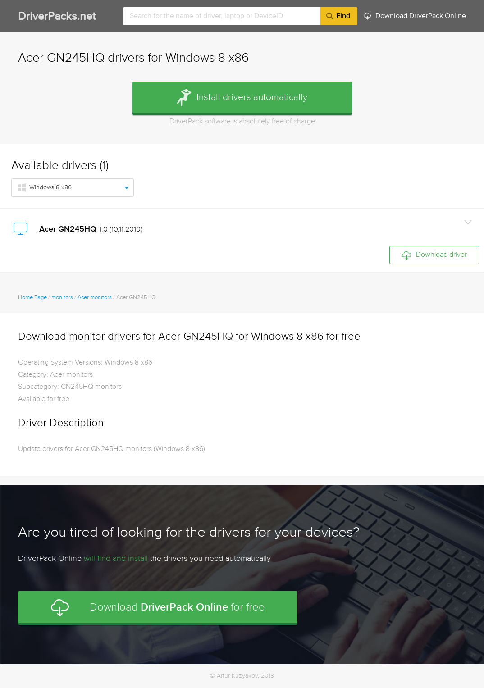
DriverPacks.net (57, 17)
